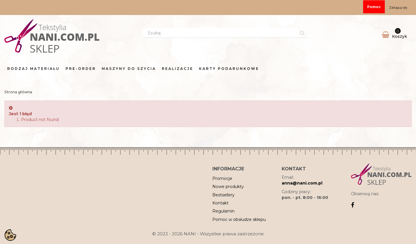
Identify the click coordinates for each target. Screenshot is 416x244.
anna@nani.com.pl (302, 183)
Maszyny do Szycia (129, 68)
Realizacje (177, 68)
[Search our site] (220, 33)
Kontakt (220, 203)
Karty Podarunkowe (229, 68)
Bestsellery (223, 195)
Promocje (222, 178)
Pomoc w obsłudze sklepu (239, 219)
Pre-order (81, 68)
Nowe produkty (228, 186)
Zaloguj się (398, 7)
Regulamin (223, 211)
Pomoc (374, 7)
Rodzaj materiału (33, 68)
